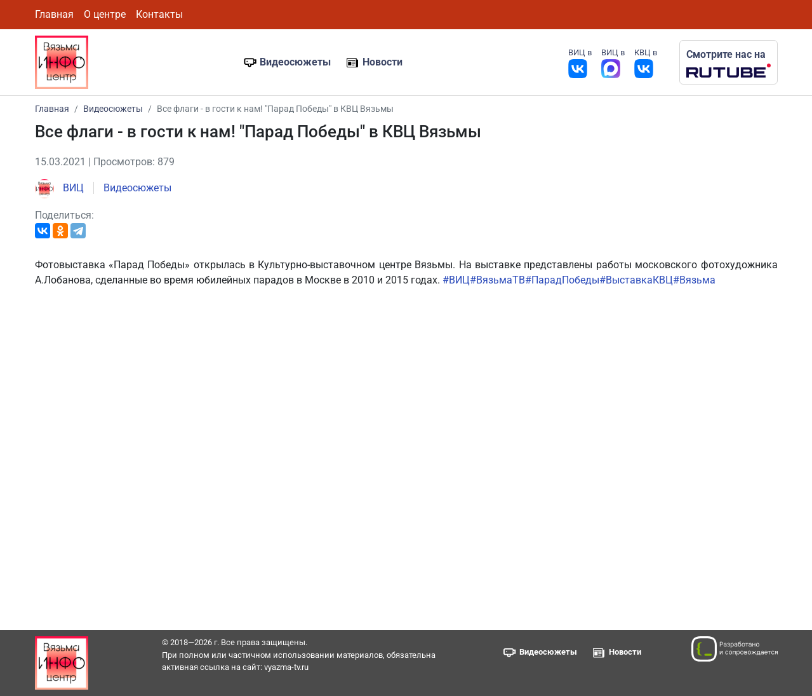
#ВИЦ (456, 280)
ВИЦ (59, 188)
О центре (105, 14)
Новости (383, 62)
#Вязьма (694, 280)
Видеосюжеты (295, 62)
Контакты (159, 14)
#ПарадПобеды (562, 280)
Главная (54, 14)
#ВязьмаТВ (497, 280)
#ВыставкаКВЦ (636, 280)
